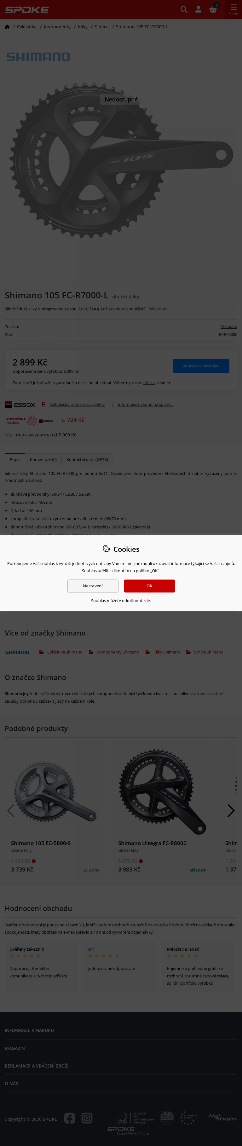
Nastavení (93, 586)
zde (146, 601)
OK (149, 586)
